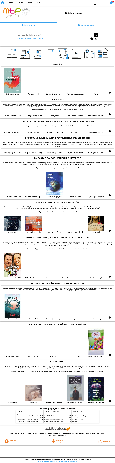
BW (80, 2)
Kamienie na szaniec (22, 417)
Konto (38, 3)
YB (85, 2)
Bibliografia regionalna (86, 25)
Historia (20, 3)
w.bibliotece (55, 433)
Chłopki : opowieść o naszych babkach (54, 421)
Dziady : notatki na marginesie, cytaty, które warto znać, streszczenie (34, 421)
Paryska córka (75, 417)
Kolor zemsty (75, 421)
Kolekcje (40, 38)
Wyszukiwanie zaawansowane (26, 38)
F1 (99, 2)
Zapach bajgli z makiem (78, 419)
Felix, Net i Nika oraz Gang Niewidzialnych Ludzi (56, 414)
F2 (104, 2)
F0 (95, 2)
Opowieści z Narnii (21, 414)
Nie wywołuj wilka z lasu (78, 414)
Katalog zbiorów (28, 25)
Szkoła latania (47, 417)
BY (90, 2)
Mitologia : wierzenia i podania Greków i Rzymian (29, 416)
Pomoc (29, 3)
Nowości (11, 3)
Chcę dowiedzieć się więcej (47, 461)
